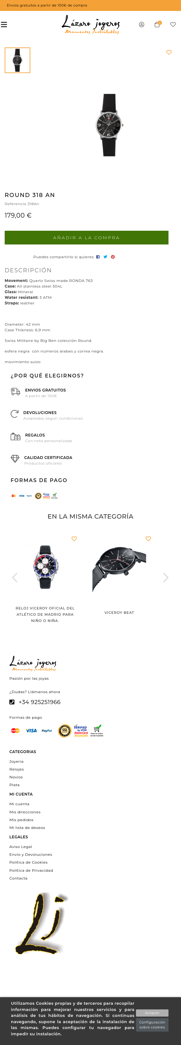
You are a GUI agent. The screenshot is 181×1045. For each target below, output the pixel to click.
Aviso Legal (20, 846)
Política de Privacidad (31, 870)
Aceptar (152, 1013)
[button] (14, 577)
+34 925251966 (40, 702)
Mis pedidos (21, 819)
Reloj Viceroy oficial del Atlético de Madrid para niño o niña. (45, 614)
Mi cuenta (19, 803)
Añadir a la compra (86, 237)
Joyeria (16, 761)
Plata (14, 784)
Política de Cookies (28, 862)
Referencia (15, 203)
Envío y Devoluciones (30, 854)
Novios (16, 777)
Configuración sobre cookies (152, 1025)
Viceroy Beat (119, 612)
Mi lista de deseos (27, 827)
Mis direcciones (25, 811)
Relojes (16, 768)
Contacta (18, 877)
